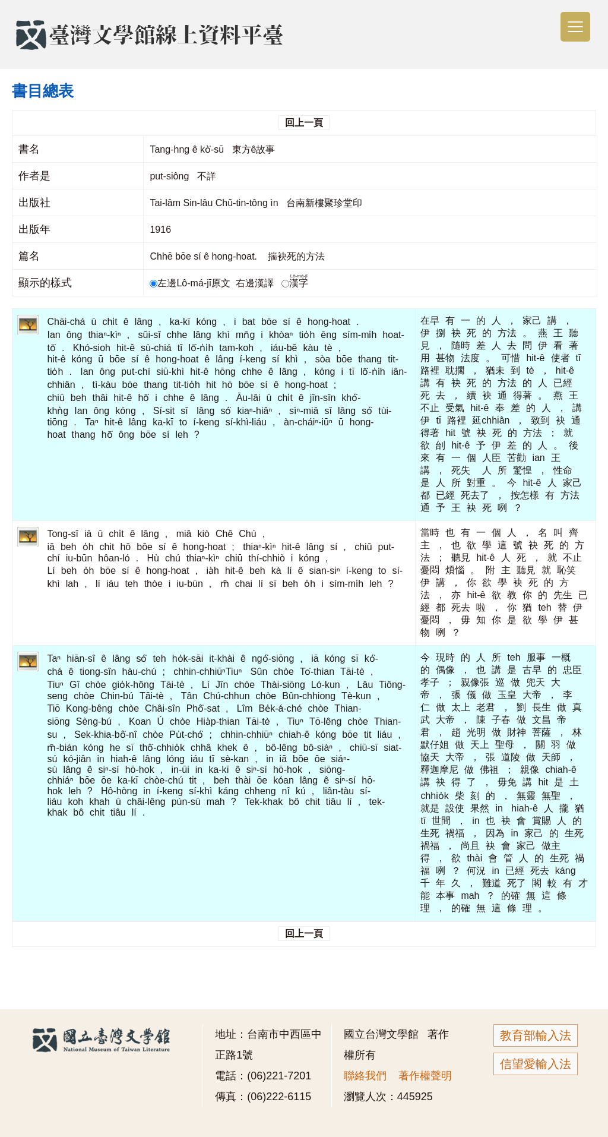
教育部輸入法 (535, 1035)
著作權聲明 (425, 1076)
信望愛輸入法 (535, 1063)
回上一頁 (304, 123)
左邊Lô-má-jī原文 (191, 283)
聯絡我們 (365, 1076)
